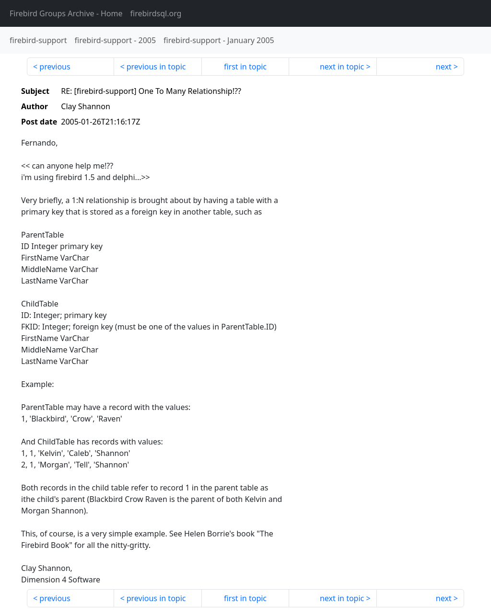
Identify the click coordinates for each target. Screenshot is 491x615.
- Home (66, 13)
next (444, 66)
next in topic (342, 66)
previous (54, 66)
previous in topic (156, 66)
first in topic (245, 66)
